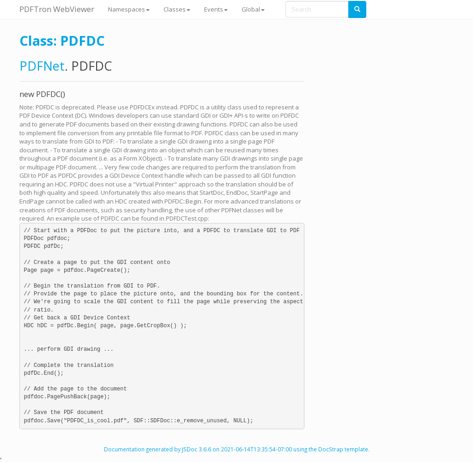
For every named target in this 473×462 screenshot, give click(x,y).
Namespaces (129, 9)
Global (253, 9)
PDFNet (42, 65)
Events (216, 9)
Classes (177, 9)
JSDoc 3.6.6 (196, 449)
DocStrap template (343, 449)
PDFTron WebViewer (56, 9)
